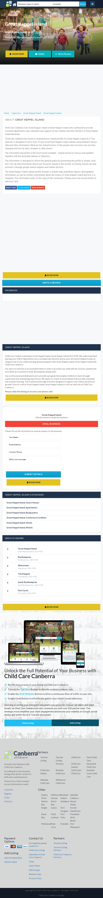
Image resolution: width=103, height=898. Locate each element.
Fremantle (74, 814)
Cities (7, 797)
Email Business (38, 188)
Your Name (13, 437)
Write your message (17, 459)
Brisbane (64, 795)
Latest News (34, 865)
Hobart (63, 798)
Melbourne (56, 795)
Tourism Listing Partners (60, 760)
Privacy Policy (35, 878)
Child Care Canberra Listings (51, 895)
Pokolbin (64, 824)
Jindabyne (64, 801)
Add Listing (75, 723)
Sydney (44, 795)
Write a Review (51, 282)
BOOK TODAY (11, 188)
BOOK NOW (16, 54)
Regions (8, 793)
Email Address (15, 444)
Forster (73, 808)
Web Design (34, 870)
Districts (8, 801)
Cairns (54, 808)
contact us (33, 846)
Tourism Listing (60, 843)
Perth (43, 798)
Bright (44, 808)
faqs (39, 874)
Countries (8, 789)
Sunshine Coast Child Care (92, 773)
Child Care (75, 757)
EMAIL (40, 54)
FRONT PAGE (10, 862)
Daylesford (75, 811)
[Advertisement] (51, 92)
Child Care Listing (37, 850)
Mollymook (46, 824)
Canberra (74, 798)
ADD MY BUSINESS (13, 858)
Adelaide (74, 795)
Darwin (54, 798)
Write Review (63, 54)
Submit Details (33, 474)
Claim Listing (23, 188)
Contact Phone (15, 452)
